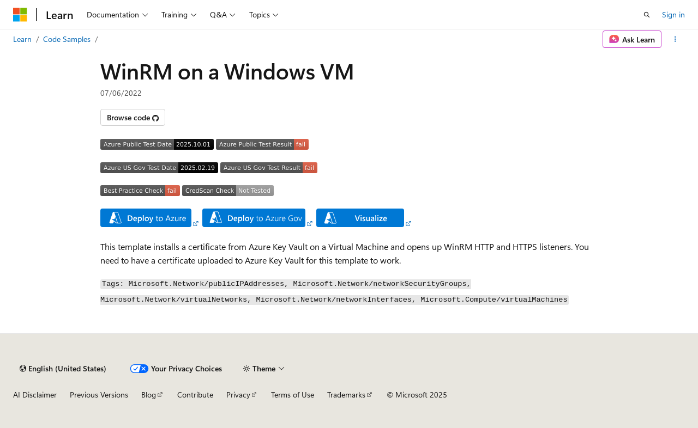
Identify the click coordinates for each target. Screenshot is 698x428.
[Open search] (647, 15)
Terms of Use (292, 394)
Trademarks (346, 394)
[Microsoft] (20, 15)
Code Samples (67, 39)
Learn (22, 39)
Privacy (238, 394)
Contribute (195, 394)
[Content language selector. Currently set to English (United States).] (63, 368)
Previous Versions (99, 394)
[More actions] (675, 39)
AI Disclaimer (35, 394)
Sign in (673, 14)
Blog (148, 394)
